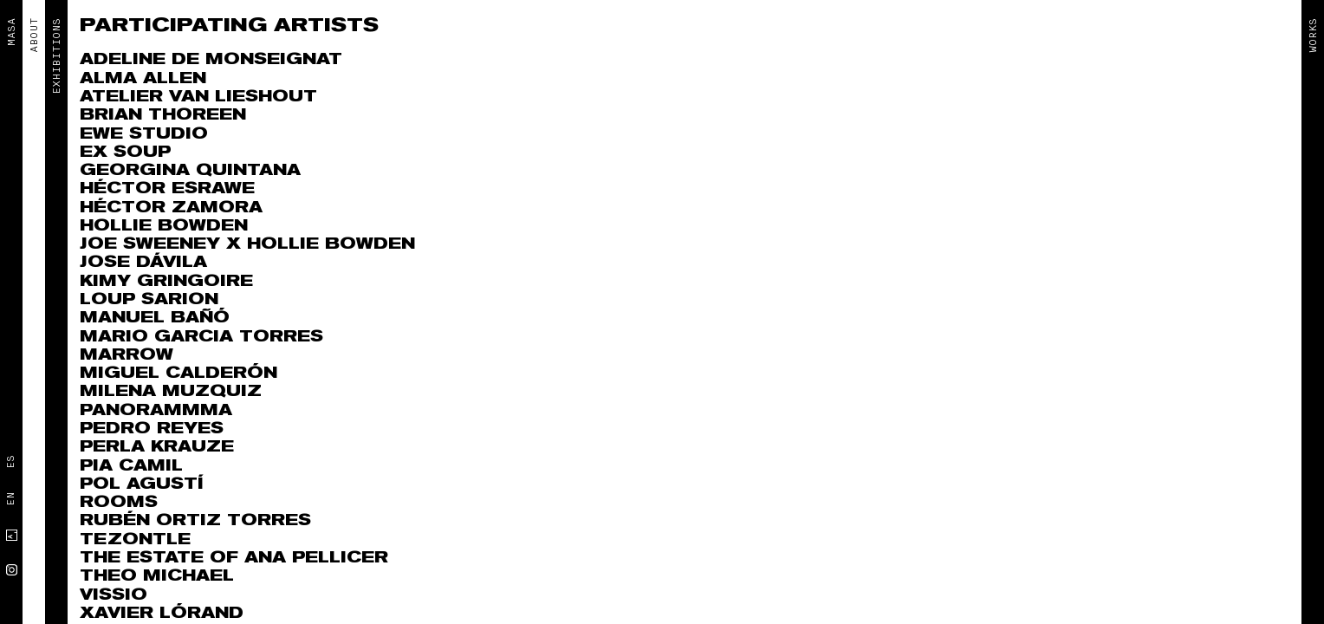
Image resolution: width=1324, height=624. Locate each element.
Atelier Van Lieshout (198, 97)
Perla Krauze (157, 447)
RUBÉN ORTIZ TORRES (195, 520)
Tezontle (135, 539)
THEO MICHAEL (157, 576)
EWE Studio (144, 134)
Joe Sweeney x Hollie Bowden (247, 244)
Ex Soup (125, 152)
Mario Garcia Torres (201, 337)
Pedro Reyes (152, 428)
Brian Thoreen (163, 115)
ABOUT (34, 35)
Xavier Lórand (161, 613)
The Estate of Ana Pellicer (234, 558)
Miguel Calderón (178, 373)
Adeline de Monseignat (211, 59)
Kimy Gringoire (166, 281)
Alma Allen (143, 78)
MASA (11, 32)
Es (10, 462)
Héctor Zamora (171, 207)
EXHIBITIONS (56, 56)
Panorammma (156, 410)
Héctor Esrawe (167, 188)
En (10, 499)
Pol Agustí (142, 484)
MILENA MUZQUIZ (171, 391)
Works (1313, 35)
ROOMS (119, 502)
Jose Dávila (143, 262)
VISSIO (113, 595)
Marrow (126, 355)
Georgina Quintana (190, 170)
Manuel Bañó (155, 318)
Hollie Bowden (164, 226)
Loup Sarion (149, 299)
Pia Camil (131, 466)
